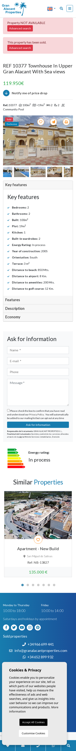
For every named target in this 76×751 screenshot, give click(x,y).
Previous (8, 140)
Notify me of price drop (25, 93)
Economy (12, 317)
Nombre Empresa (19, 9)
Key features (16, 185)
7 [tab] (54, 585)
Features (12, 300)
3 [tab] (33, 585)
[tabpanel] (38, 534)
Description (15, 308)
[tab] (38, 185)
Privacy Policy (36, 414)
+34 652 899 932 (38, 657)
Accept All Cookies (33, 722)
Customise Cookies (33, 733)
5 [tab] (43, 585)
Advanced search (20, 28)
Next (68, 140)
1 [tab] (22, 585)
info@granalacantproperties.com (41, 650)
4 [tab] (38, 585)
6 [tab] (49, 585)
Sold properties (15, 636)
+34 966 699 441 (38, 644)
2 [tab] (28, 585)
